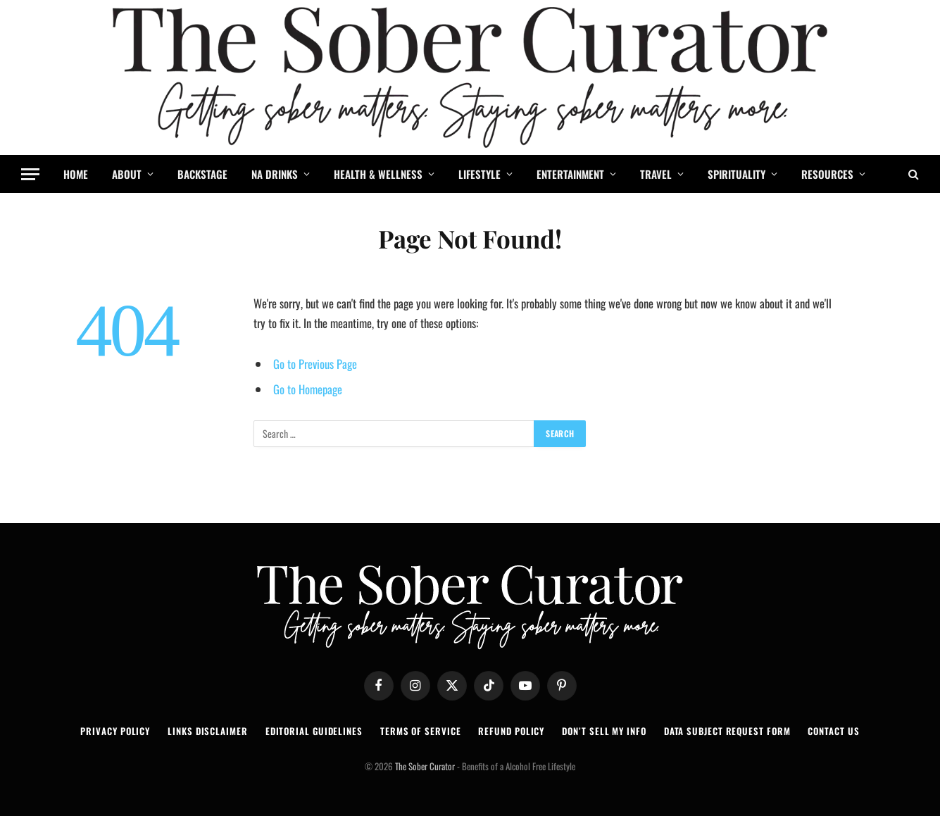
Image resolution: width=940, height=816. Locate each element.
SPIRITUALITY (736, 174)
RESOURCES (827, 174)
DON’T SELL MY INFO (604, 731)
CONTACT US (833, 731)
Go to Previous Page (315, 363)
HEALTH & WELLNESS (378, 174)
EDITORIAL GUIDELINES (314, 731)
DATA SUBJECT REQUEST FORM (727, 731)
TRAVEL (656, 174)
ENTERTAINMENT (570, 174)
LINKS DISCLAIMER (208, 731)
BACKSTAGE (202, 174)
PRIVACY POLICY (115, 731)
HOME (75, 174)
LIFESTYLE (479, 174)
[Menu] (30, 174)
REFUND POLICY (511, 731)
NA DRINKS (274, 174)
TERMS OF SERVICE (420, 731)
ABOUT (127, 174)
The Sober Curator (425, 766)
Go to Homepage (307, 389)
